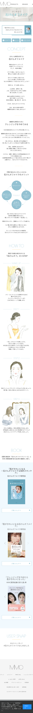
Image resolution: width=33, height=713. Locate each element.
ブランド (2, 674)
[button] (5, 543)
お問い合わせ (22, 679)
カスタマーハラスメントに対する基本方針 (16, 691)
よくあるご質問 (11, 679)
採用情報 (24, 687)
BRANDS (25, 4)
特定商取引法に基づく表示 (13, 687)
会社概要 (6, 682)
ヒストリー (9, 674)
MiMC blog (18, 674)
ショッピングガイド (28, 674)
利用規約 (27, 682)
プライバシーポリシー (16, 682)
